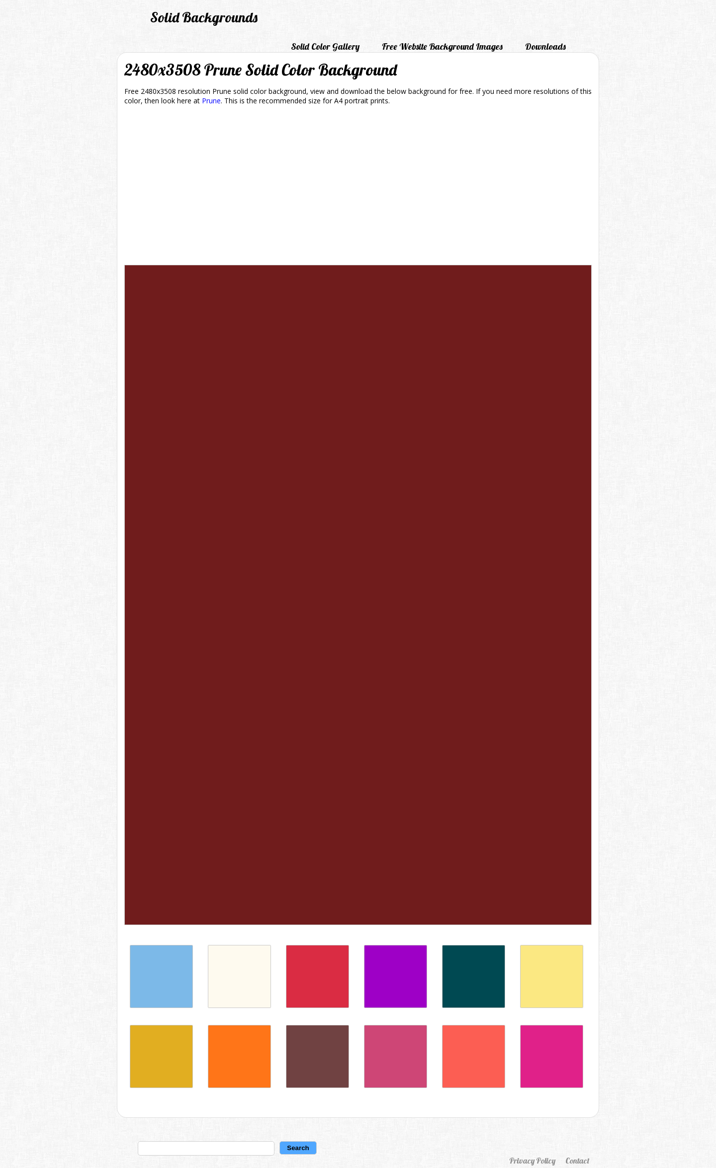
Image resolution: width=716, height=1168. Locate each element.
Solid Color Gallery (325, 46)
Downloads (545, 46)
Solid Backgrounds (204, 17)
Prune (211, 100)
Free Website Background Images (442, 46)
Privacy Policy (532, 1161)
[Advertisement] (358, 186)
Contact (577, 1161)
